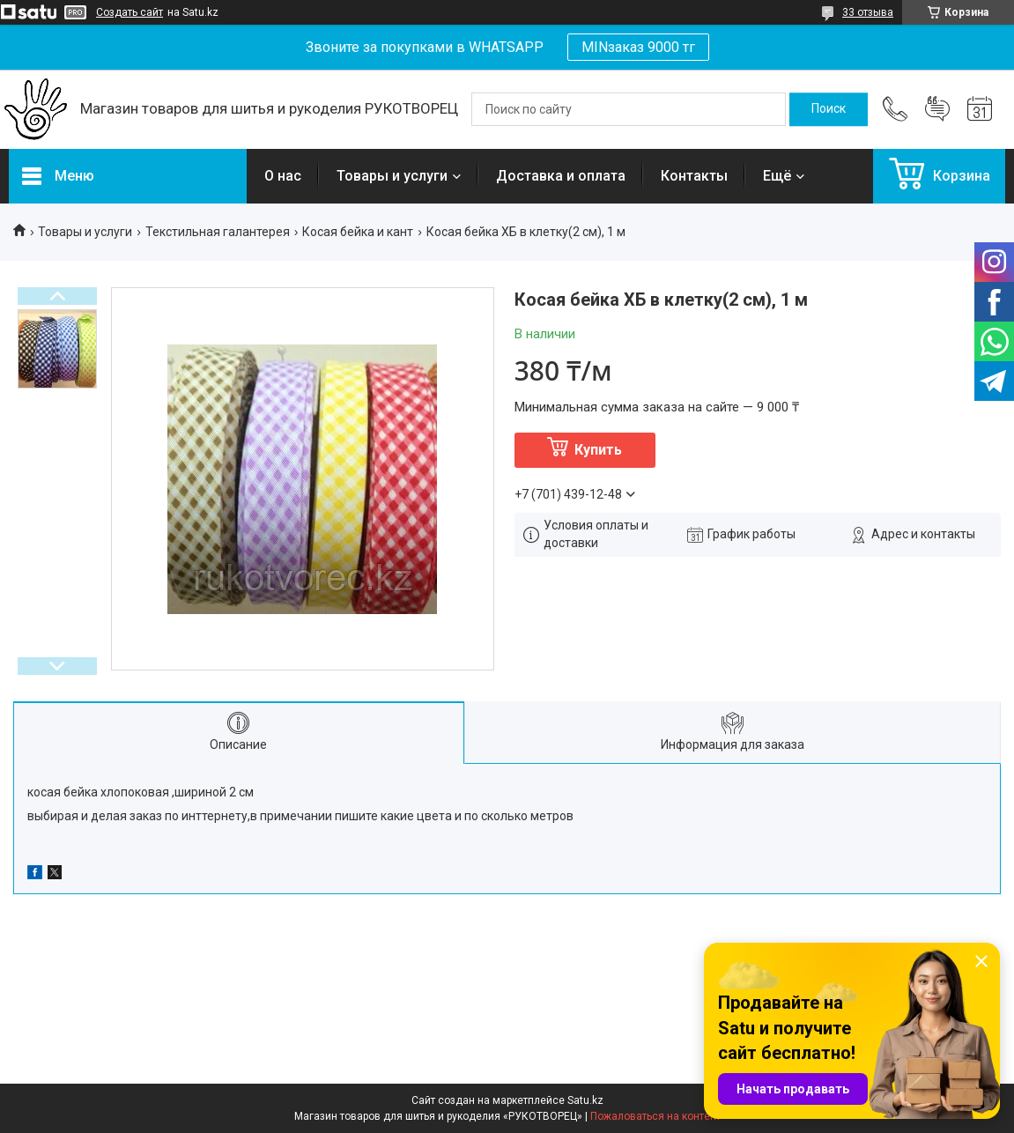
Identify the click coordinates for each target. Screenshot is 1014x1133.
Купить (598, 449)
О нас (282, 175)
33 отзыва (867, 12)
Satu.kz (585, 1100)
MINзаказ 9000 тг (638, 47)
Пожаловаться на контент (655, 1116)
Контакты (694, 175)
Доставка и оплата (560, 175)
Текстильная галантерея (217, 232)
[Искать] (828, 109)
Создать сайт (129, 12)
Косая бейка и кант (357, 232)
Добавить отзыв (937, 109)
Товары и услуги (392, 175)
